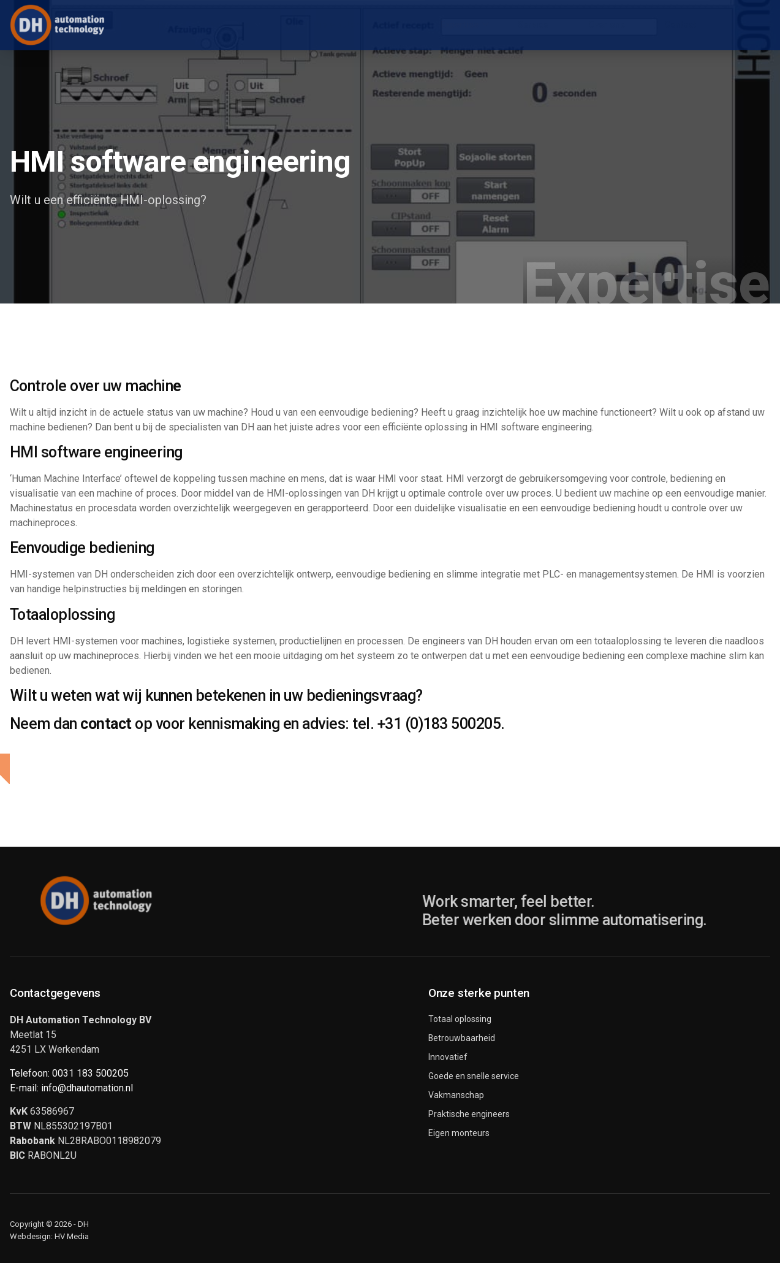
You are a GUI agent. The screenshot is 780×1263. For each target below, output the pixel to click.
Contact (698, 25)
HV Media (72, 1236)
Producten (220, 25)
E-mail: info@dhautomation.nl (71, 1088)
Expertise (465, 25)
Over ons (624, 25)
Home (150, 25)
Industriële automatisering (343, 25)
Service (545, 25)
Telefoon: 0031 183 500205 (69, 1073)
